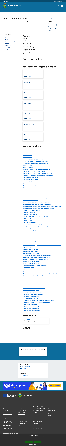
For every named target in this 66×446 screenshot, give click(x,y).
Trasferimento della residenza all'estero (31, 298)
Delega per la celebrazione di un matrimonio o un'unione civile (35, 216)
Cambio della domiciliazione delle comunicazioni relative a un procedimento (38, 175)
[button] (33, 444)
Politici (4, 412)
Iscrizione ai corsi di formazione (29, 228)
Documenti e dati (6, 416)
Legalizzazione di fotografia (28, 247)
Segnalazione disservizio (22, 423)
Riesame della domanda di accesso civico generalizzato (34, 275)
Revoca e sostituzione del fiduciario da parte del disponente (35, 265)
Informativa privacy (36, 425)
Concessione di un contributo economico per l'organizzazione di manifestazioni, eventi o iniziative (42, 206)
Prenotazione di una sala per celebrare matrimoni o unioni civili (35, 259)
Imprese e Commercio (22, 410)
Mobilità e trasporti (21, 414)
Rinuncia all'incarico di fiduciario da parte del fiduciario (34, 288)
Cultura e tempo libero (22, 406)
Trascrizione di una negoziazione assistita (31, 296)
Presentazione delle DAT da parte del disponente (32, 261)
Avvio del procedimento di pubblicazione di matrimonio (34, 171)
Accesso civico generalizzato (28, 153)
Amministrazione (11, 13)
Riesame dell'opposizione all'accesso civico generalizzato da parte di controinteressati (40, 273)
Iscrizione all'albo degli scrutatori (29, 233)
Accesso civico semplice (27, 155)
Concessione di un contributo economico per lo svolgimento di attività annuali (38, 208)
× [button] (64, 434)
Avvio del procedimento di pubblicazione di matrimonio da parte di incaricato (38, 173)
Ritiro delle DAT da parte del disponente (31, 290)
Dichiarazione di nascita (27, 220)
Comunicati (50, 406)
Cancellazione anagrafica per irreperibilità (31, 177)
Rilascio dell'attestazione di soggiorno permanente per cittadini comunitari (37, 282)
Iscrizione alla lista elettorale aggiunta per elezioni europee (34, 241)
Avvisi (49, 408)
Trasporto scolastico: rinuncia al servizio (31, 308)
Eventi (49, 415)
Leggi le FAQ (20, 425)
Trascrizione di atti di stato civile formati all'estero (33, 294)
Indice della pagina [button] (8, 34)
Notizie (49, 405)
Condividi (51, 18)
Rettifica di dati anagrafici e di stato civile (31, 263)
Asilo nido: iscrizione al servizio (29, 165)
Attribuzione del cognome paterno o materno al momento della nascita (37, 169)
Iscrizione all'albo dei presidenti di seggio (31, 237)
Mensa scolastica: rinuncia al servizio (30, 251)
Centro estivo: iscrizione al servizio (30, 185)
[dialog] (33, 440)
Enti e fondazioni (6, 410)
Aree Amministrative (6, 406)
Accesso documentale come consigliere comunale (33, 159)
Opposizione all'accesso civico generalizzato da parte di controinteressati (37, 255)
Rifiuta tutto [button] (37, 441)
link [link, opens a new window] (42, 439)
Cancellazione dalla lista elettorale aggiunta (31, 183)
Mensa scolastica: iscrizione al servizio (30, 249)
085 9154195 (28, 330)
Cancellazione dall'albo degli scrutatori (30, 179)
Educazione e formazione (37, 404)
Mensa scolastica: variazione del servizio (31, 253)
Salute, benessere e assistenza (38, 410)
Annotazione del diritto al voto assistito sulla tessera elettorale (35, 163)
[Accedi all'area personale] (58, 1)
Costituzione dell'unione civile (29, 212)
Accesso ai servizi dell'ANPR (28, 149)
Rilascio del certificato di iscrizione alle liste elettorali (33, 278)
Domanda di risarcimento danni (29, 222)
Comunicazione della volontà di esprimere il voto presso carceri (35, 194)
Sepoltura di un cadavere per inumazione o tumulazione (34, 292)
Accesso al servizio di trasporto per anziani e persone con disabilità (36, 151)
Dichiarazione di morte (27, 218)
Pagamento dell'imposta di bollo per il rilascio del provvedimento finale (37, 257)
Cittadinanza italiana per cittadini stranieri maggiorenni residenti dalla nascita (38, 192)
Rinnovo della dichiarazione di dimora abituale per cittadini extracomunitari (38, 286)
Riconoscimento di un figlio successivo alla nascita (33, 271)
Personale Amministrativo (7, 414)
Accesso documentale (27, 157)
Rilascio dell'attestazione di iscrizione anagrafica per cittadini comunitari (37, 280)
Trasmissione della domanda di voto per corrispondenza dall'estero (36, 302)
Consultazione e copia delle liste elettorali (31, 210)
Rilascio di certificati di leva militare (30, 284)
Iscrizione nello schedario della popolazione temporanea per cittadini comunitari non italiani (41, 243)
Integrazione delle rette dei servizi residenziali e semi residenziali (35, 226)
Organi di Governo (6, 405)
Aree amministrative (18, 13)
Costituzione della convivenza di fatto (30, 214)
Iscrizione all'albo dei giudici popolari (30, 235)
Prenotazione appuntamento (23, 421)
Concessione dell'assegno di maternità (30, 200)
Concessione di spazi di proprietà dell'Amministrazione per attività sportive (37, 204)
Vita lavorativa (20, 408)
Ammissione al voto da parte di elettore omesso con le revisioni (35, 161)
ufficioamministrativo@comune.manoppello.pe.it (33, 333)
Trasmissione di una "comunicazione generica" (32, 304)
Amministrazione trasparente (38, 421)
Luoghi (49, 413)
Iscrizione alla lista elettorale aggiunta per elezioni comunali (35, 239)
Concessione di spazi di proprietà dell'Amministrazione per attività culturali (37, 202)
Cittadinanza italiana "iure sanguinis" (30, 190)
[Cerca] (62, 5)
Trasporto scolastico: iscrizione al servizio (31, 306)
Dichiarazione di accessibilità (38, 428)
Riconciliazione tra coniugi (28, 269)
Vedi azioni (56, 18)
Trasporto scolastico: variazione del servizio (31, 310)
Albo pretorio (35, 423)
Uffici (4, 408)
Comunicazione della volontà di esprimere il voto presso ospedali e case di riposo (39, 198)
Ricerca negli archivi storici (28, 267)
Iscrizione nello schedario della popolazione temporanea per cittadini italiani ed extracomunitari (42, 245)
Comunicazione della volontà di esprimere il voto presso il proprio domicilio (38, 196)
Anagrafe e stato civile (22, 405)
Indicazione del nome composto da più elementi (32, 224)
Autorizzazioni (35, 412)
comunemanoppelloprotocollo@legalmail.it (31, 335)
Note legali (35, 427)
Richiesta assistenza (21, 427)
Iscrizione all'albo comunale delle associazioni (32, 230)
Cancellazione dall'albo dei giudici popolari (31, 181)
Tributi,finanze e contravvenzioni (39, 408)
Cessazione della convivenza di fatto (30, 187)
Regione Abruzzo (6, 1)
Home (5, 13)
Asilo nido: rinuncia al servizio (29, 167)
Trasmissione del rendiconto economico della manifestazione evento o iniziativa (38, 300)
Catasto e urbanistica (21, 412)
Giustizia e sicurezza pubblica (38, 406)
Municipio (28, 319)
